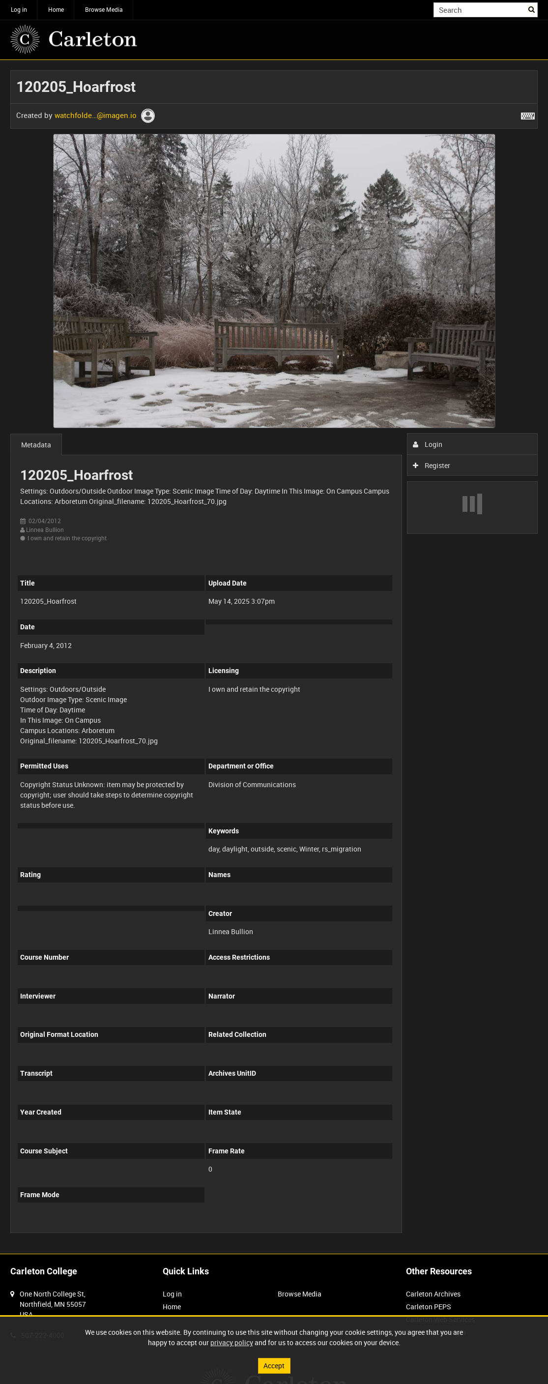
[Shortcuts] (528, 114)
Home (56, 9)
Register (432, 465)
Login (428, 444)
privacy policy (231, 1342)
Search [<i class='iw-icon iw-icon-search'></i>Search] (532, 8)
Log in (19, 9)
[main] (274, 657)
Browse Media (104, 9)
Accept (274, 1365)
